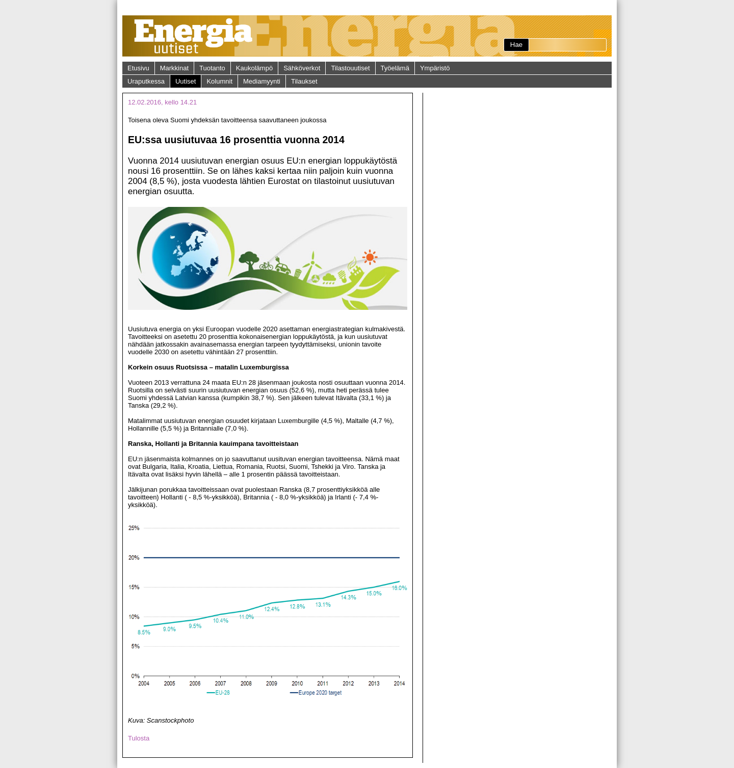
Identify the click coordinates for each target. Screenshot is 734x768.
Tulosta (138, 738)
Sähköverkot (301, 68)
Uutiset (185, 81)
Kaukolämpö (254, 68)
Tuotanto (212, 68)
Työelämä (395, 68)
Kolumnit (219, 81)
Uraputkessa (146, 81)
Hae (516, 44)
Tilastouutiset (350, 68)
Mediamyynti (261, 81)
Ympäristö (435, 68)
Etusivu (138, 68)
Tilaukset (304, 81)
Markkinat (174, 68)
